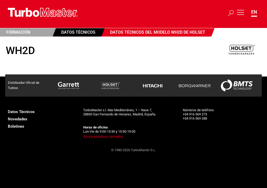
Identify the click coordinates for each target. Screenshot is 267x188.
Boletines (16, 126)
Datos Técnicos (78, 32)
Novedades (17, 119)
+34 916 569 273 (195, 114)
